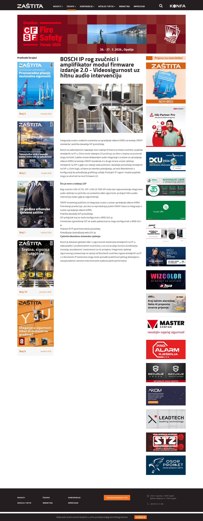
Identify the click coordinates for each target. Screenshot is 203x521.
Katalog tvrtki (106, 6)
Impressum (139, 6)
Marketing (124, 6)
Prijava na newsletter (117, 497)
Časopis (71, 6)
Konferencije (87, 6)
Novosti (58, 6)
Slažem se (140, 517)
